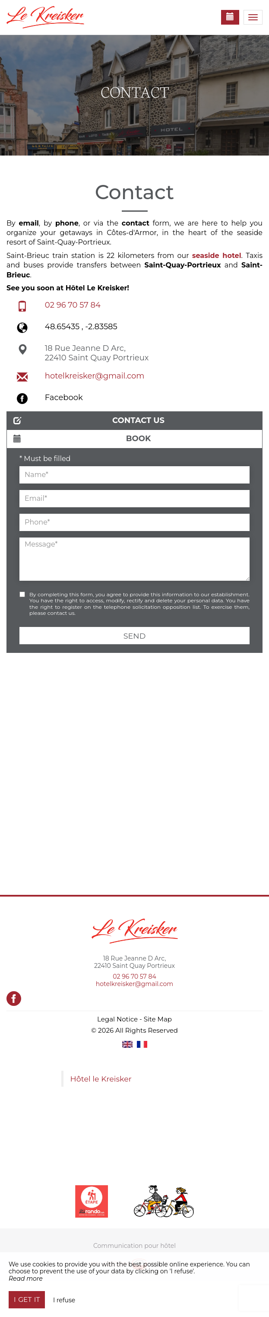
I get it (27, 1299)
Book (82, 438)
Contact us (89, 420)
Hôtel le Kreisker (101, 1078)
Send (134, 635)
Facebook (64, 397)
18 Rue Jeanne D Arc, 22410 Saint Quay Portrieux (97, 353)
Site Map (158, 1019)
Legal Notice (117, 1019)
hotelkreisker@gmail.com (94, 376)
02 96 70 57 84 (73, 305)
